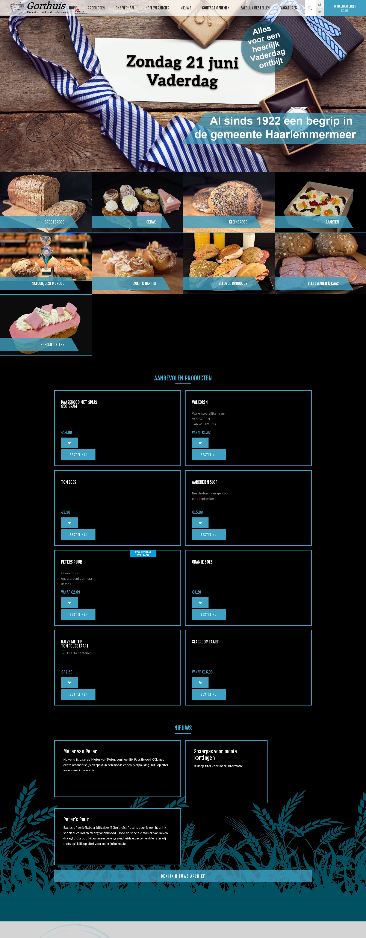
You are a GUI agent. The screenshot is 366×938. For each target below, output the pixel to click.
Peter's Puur (76, 819)
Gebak (151, 222)
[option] (183, 86)
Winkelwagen (345, 8)
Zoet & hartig (144, 283)
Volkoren (200, 402)
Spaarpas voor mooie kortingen (215, 754)
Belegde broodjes (232, 283)
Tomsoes (68, 482)
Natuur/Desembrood (48, 283)
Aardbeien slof (204, 482)
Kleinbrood (238, 222)
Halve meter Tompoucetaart (75, 644)
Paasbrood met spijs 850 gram (79, 404)
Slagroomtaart (205, 642)
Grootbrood (54, 222)
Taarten (332, 222)
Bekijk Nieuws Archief (183, 876)
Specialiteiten (52, 344)
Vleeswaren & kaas (323, 283)
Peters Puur (71, 562)
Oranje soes (202, 562)
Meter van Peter (80, 751)
